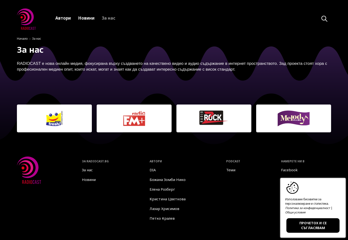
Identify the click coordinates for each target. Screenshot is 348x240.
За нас (87, 169)
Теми (230, 169)
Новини (89, 179)
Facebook (289, 169)
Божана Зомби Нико (168, 179)
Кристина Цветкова (168, 198)
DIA (153, 169)
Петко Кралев (162, 218)
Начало (22, 39)
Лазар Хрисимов (164, 208)
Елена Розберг (162, 189)
